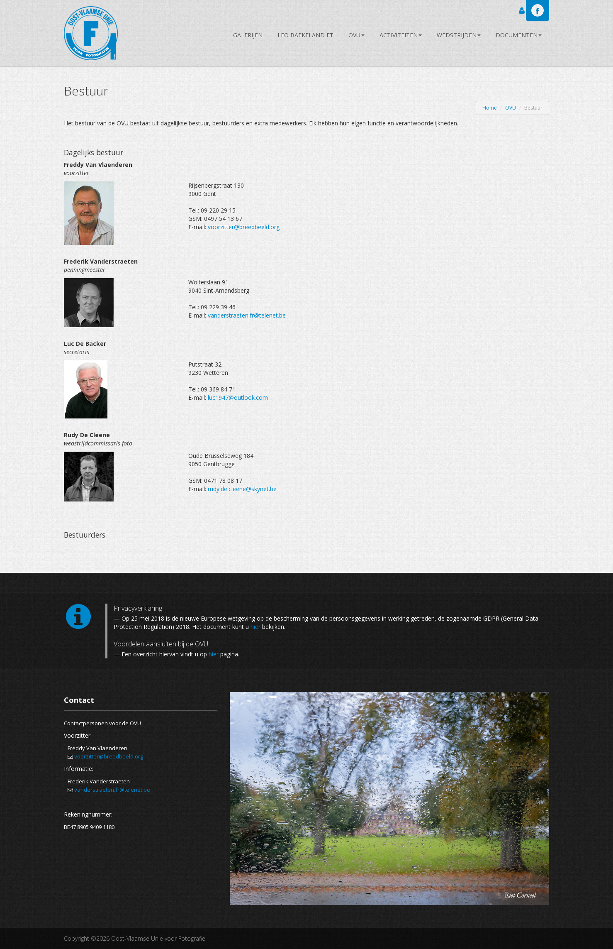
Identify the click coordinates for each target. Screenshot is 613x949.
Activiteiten (400, 35)
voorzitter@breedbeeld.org (244, 227)
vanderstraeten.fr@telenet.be (247, 315)
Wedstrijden (459, 35)
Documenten (519, 35)
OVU (356, 35)
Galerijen (248, 35)
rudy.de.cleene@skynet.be (242, 489)
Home (489, 107)
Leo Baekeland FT (305, 35)
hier (255, 627)
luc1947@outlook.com (238, 397)
